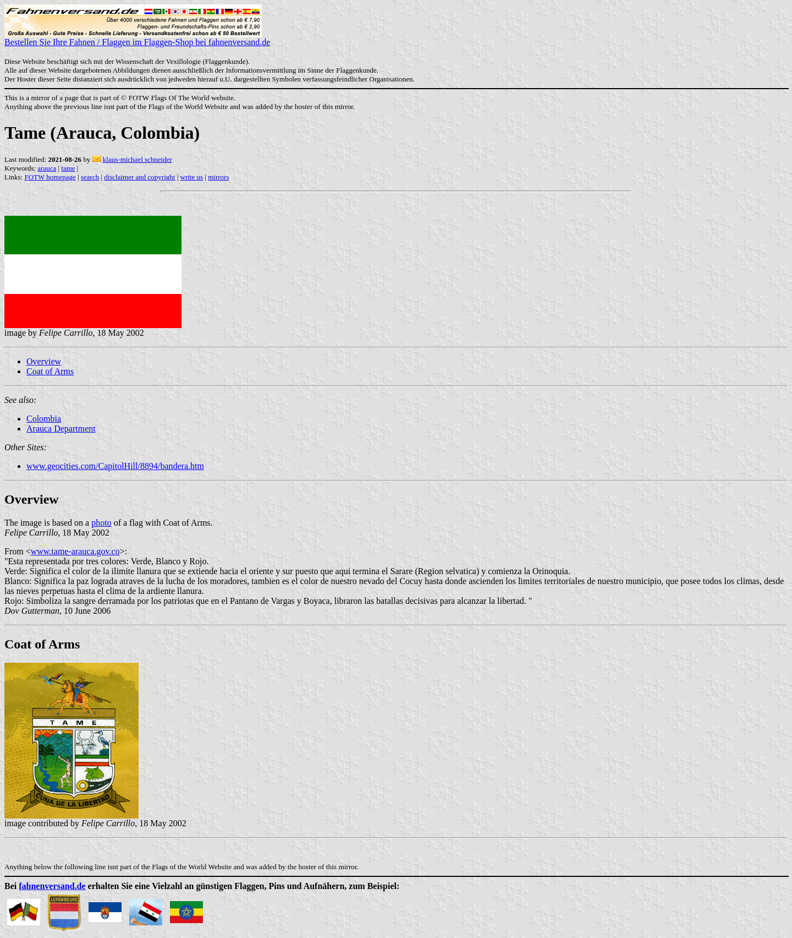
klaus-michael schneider (137, 159)
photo (101, 522)
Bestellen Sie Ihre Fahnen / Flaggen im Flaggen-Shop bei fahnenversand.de (137, 38)
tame (68, 168)
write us (192, 177)
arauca (46, 168)
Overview (43, 361)
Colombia (43, 418)
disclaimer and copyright (139, 177)
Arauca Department (61, 428)
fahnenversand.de (52, 886)
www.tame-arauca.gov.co (75, 551)
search (90, 177)
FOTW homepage (49, 177)
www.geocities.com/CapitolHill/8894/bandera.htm (115, 466)
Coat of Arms (50, 371)
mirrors (218, 177)
